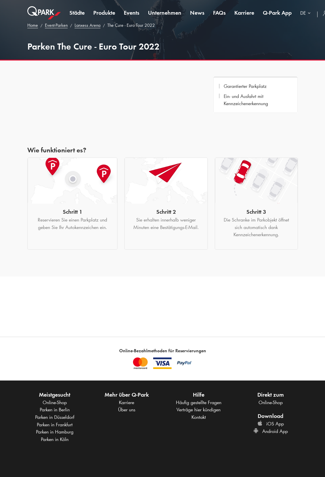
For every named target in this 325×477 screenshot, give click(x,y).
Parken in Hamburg (54, 432)
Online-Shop (55, 402)
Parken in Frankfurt (55, 424)
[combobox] (306, 13)
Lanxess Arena (87, 25)
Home (32, 25)
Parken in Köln (55, 439)
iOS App (270, 424)
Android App (270, 431)
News (197, 12)
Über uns (126, 409)
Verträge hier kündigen (198, 409)
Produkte (104, 12)
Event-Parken (56, 25)
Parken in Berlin (55, 409)
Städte (77, 12)
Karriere (244, 12)
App (277, 12)
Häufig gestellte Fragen (198, 402)
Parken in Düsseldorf (54, 417)
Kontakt (198, 417)
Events (131, 12)
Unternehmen (164, 12)
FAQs (219, 12)
